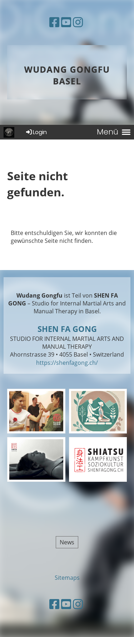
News (67, 542)
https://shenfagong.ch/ (67, 363)
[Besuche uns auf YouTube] (66, 22)
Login (36, 132)
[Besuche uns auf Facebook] (54, 22)
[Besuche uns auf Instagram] (78, 22)
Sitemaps (67, 578)
